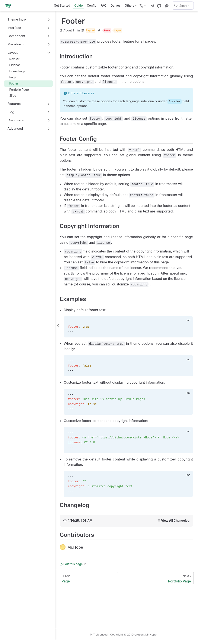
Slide (11, 96)
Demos (116, 5)
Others (130, 6)
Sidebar (13, 65)
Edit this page (78, 575)
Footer (12, 83)
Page (11, 77)
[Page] (94, 589)
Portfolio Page (17, 89)
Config (91, 5)
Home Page (15, 71)
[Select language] (143, 5)
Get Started (62, 5)
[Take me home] (9, 5)
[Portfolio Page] (158, 589)
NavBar (12, 59)
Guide (78, 5)
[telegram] (152, 5)
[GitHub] (159, 5)
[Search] (183, 5)
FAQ (103, 5)
